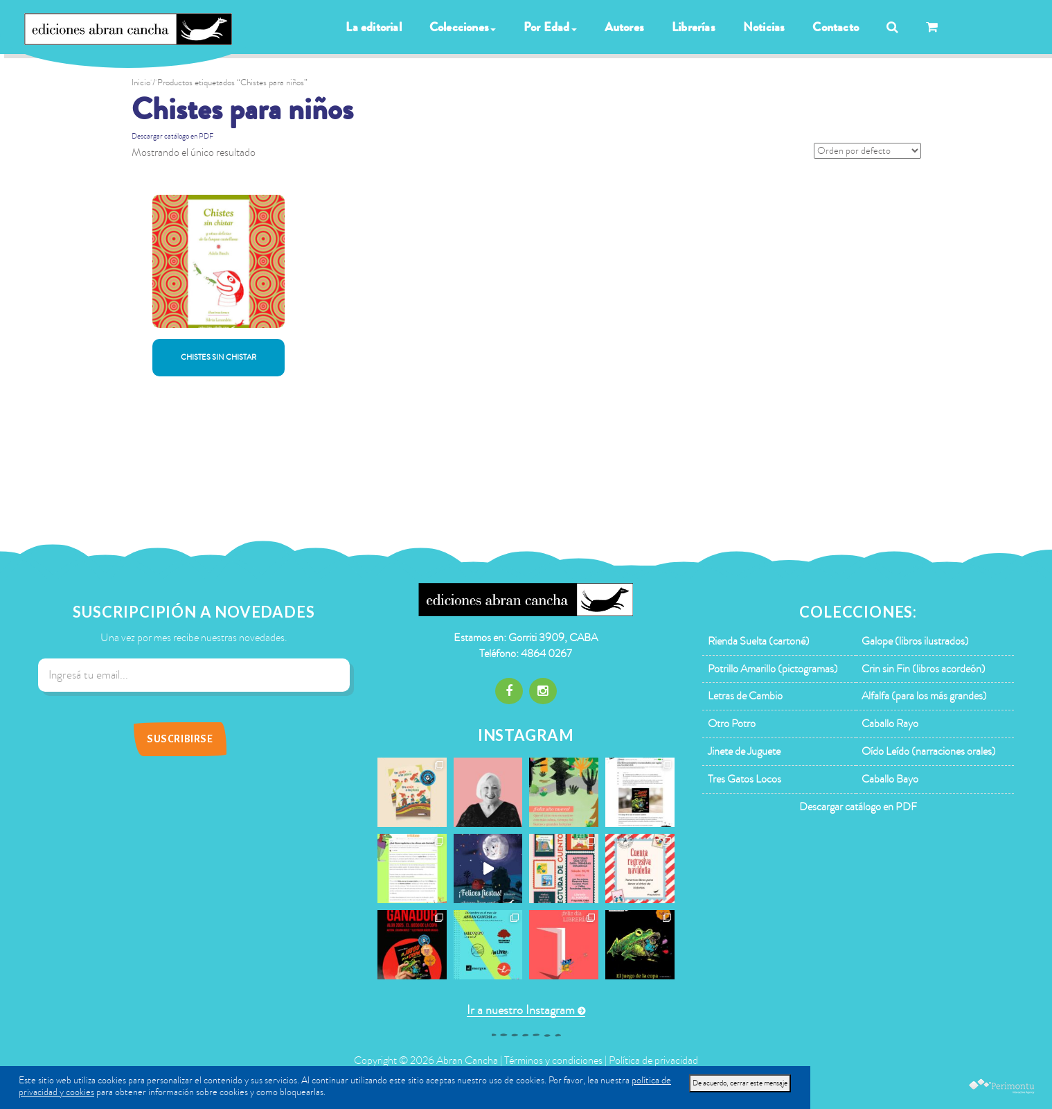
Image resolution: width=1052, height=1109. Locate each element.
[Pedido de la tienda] (867, 151)
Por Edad (550, 27)
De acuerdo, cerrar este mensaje (740, 1083)
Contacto (835, 27)
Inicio (141, 82)
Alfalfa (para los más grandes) (924, 696)
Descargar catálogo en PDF (172, 136)
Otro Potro (732, 723)
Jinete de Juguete (744, 751)
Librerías (693, 27)
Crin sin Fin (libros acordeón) (924, 668)
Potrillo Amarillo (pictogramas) (773, 668)
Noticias (764, 27)
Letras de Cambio (745, 696)
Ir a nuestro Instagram (521, 1010)
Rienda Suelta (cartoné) (759, 641)
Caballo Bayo (890, 779)
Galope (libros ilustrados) (915, 641)
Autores (624, 27)
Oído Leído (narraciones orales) (929, 751)
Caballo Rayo (890, 723)
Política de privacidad (653, 1060)
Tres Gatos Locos (744, 779)
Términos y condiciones (553, 1060)
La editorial (373, 27)
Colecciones (462, 27)
